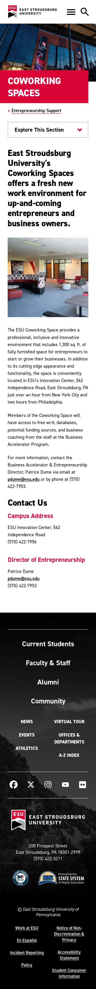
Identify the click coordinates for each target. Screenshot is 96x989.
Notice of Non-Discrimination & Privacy (69, 934)
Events (27, 735)
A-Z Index (69, 755)
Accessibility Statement (69, 955)
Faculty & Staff (48, 662)
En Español (27, 940)
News (27, 722)
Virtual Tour (69, 722)
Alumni (48, 682)
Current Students (48, 643)
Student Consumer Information (69, 973)
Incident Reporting (27, 952)
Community (48, 701)
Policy (26, 965)
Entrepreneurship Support (36, 110)
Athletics (27, 748)
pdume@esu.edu (23, 479)
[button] (71, 12)
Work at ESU (26, 928)
